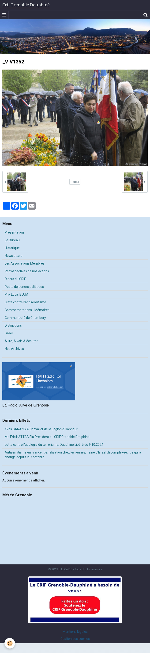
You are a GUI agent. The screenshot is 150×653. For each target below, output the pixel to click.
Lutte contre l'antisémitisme (25, 302)
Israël (9, 333)
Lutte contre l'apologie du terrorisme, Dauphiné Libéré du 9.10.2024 (54, 444)
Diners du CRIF (15, 279)
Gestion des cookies (75, 639)
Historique (12, 248)
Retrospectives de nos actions (27, 271)
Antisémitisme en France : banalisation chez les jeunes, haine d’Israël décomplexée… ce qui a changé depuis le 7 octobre (73, 454)
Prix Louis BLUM (16, 294)
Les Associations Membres (25, 263)
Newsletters (13, 256)
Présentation (14, 232)
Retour (75, 182)
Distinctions (13, 325)
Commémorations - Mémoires (27, 310)
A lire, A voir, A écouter (21, 341)
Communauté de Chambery (25, 318)
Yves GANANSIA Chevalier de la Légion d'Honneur (41, 429)
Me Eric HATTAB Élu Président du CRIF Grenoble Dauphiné (47, 437)
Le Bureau (12, 240)
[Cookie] (10, 643)
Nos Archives (14, 349)
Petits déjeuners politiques (24, 287)
